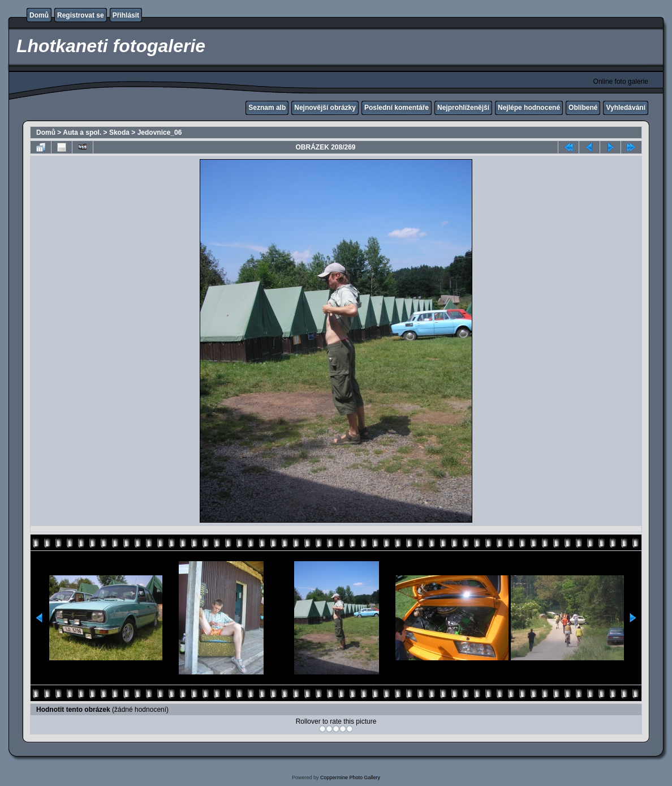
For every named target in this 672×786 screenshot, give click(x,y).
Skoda (119, 132)
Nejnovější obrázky (325, 108)
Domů (39, 15)
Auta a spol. (82, 132)
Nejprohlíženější (463, 108)
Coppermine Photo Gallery (350, 777)
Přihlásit (126, 15)
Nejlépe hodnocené (529, 108)
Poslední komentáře (396, 108)
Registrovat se (80, 15)
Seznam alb (267, 108)
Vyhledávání (625, 108)
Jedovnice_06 (159, 132)
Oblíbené (582, 108)
